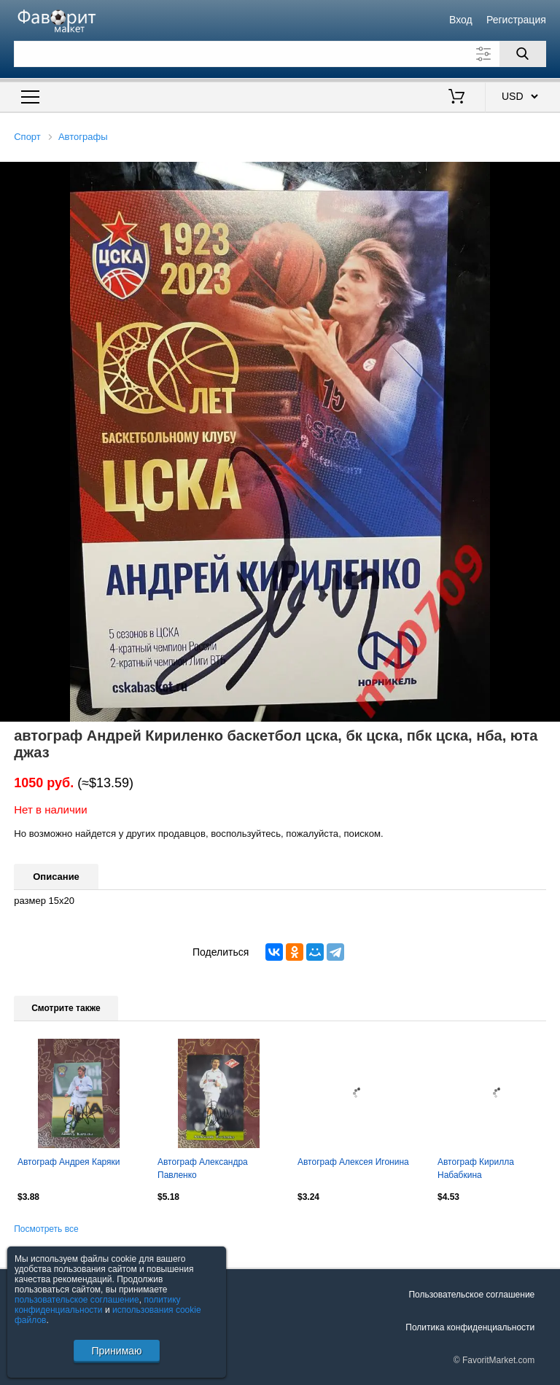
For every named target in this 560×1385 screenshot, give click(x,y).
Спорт (27, 136)
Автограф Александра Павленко (203, 1168)
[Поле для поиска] (280, 54)
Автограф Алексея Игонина (353, 1162)
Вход (460, 20)
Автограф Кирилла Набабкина (476, 1168)
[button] (547, 175)
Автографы (83, 136)
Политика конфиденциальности (469, 1327)
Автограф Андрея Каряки (69, 1162)
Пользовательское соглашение (471, 1295)
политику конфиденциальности (98, 1305)
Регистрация (516, 20)
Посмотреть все (46, 1229)
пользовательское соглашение (77, 1300)
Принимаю (116, 1351)
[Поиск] (522, 54)
